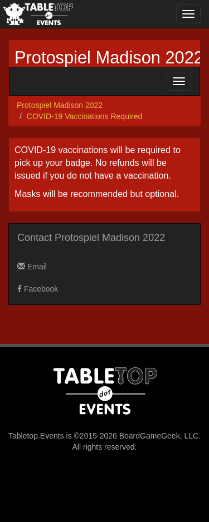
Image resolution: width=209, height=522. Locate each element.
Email (32, 266)
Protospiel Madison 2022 (108, 57)
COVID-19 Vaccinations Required (85, 116)
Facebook (37, 288)
